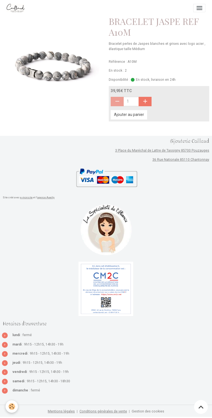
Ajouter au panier (129, 114)
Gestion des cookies (148, 411)
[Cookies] (12, 406)
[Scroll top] (201, 407)
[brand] (16, 8)
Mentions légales (61, 411)
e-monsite (26, 197)
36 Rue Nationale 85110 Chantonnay (180, 160)
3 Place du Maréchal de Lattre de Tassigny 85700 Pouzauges (162, 150)
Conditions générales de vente (103, 411)
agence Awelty (46, 197)
